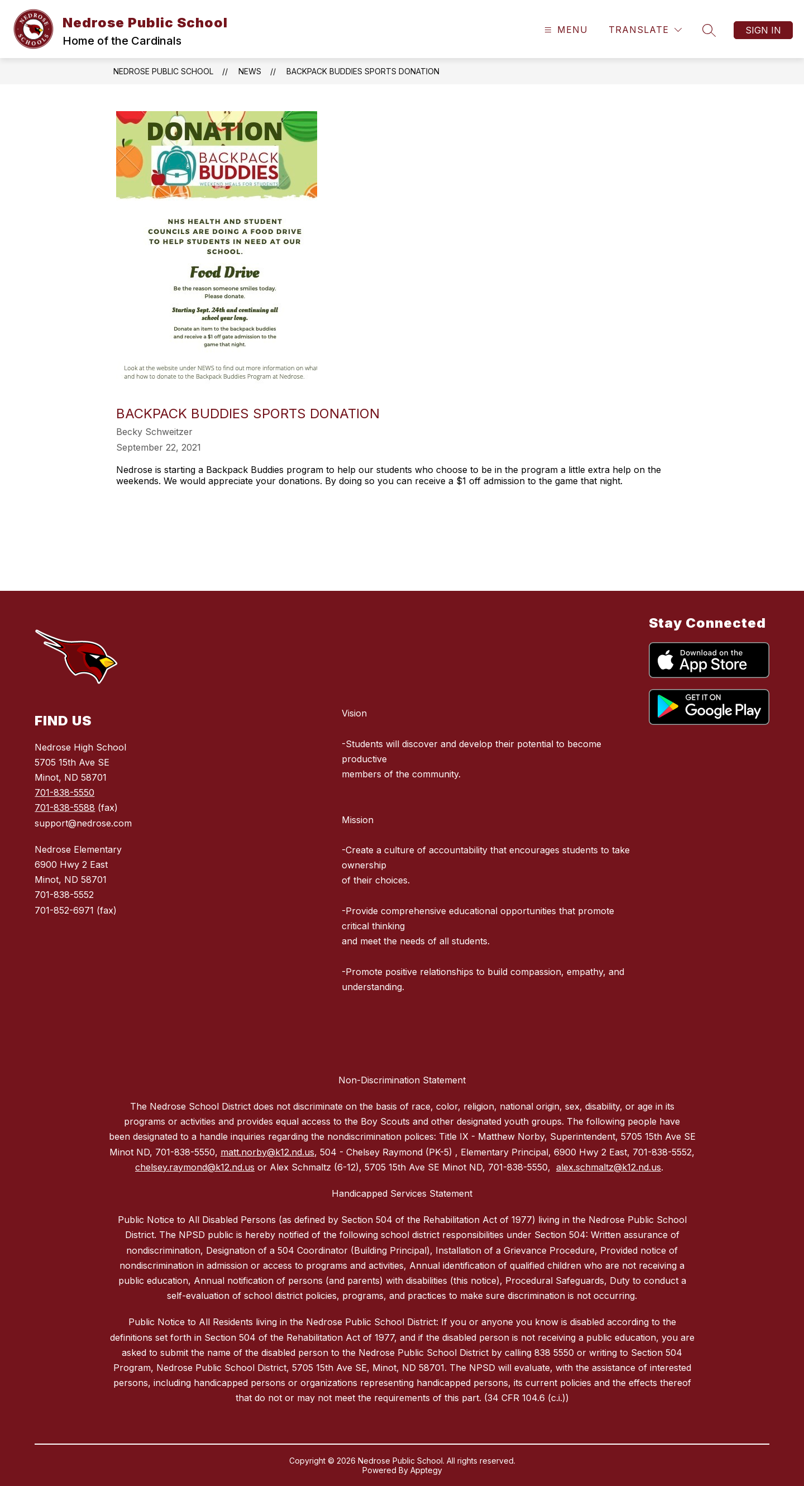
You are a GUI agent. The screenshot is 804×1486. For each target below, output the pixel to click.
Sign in (763, 30)
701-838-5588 (65, 807)
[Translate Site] (645, 30)
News (249, 71)
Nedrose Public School (163, 71)
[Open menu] (565, 30)
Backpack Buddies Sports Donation (362, 71)
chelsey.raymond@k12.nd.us (195, 1167)
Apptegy (426, 1470)
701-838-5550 (64, 792)
